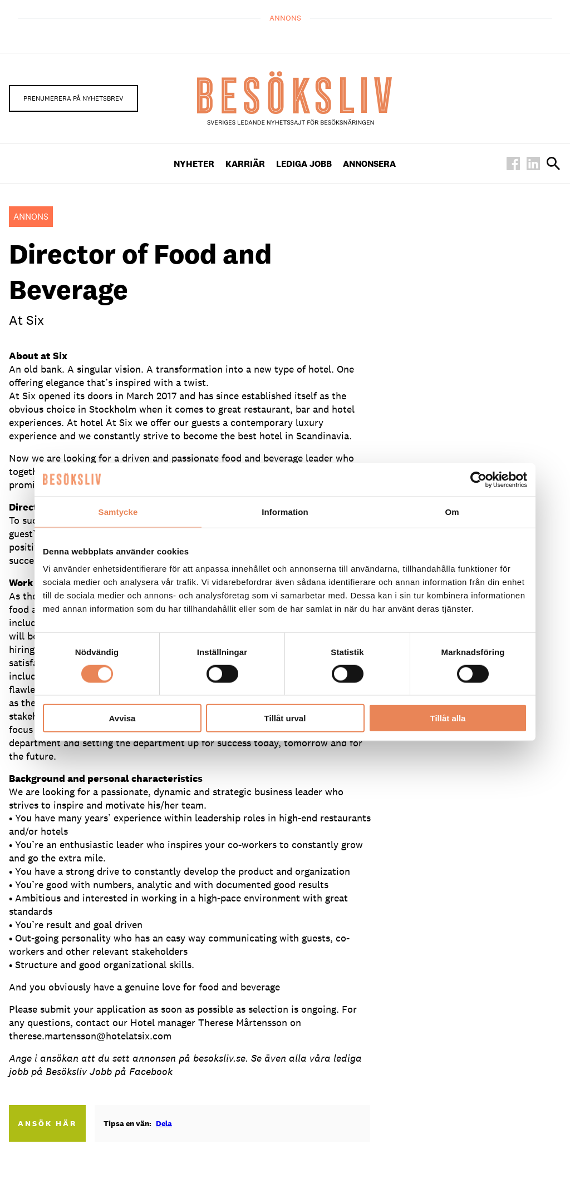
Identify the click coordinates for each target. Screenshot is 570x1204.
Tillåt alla (448, 718)
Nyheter (194, 164)
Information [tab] (285, 511)
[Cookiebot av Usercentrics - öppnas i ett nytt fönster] (478, 479)
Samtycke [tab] (118, 511)
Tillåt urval (285, 718)
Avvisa (122, 718)
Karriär (245, 164)
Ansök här (47, 1123)
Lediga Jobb (304, 164)
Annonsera (369, 164)
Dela (164, 1123)
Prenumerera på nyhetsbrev (73, 98)
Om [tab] (452, 511)
